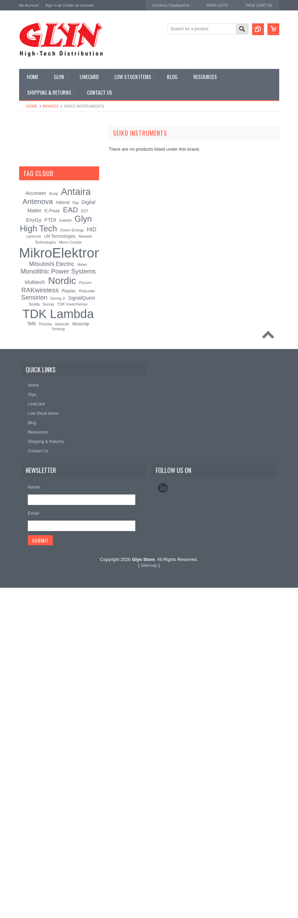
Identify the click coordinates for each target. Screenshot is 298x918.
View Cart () (258, 5)
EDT (85, 541)
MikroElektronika (36, 389)
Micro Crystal (70, 572)
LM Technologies (59, 566)
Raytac (69, 620)
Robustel (87, 621)
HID (91, 560)
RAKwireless (32, 454)
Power (29, 181)
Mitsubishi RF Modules (44, 216)
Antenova (28, 445)
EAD (24, 435)
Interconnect (34, 252)
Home (32, 106)
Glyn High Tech (34, 426)
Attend (62, 532)
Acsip (53, 524)
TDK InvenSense (72, 634)
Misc (27, 276)
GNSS (29, 240)
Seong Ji (57, 628)
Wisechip (80, 654)
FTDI (50, 550)
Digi (75, 533)
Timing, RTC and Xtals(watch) (50, 158)
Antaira (26, 417)
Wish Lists (217, 5)
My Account (29, 5)
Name (34, 817)
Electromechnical (39, 228)
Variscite (62, 654)
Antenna (31, 146)
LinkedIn (163, 818)
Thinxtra (45, 654)
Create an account (78, 5)
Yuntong (58, 659)
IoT (26, 264)
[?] (63, 503)
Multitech (35, 612)
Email (33, 843)
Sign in (51, 5)
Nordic (25, 408)
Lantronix (33, 567)
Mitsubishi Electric (51, 594)
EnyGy (33, 550)
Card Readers (36, 193)
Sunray (48, 634)
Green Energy (72, 560)
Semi (27, 287)
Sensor (29, 299)
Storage (30, 311)
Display (30, 169)
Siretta (34, 634)
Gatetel (65, 550)
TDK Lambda (32, 398)
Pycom (85, 612)
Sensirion (28, 473)
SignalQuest (81, 628)
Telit (31, 654)
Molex (82, 595)
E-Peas (52, 541)
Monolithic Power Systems (45, 464)
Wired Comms (36, 346)
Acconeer (35, 523)
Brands (51, 106)
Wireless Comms (39, 358)
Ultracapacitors (37, 334)
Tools (28, 322)
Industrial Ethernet (40, 205)
